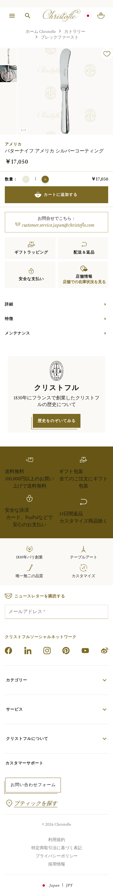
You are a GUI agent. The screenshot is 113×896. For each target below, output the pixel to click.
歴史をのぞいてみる (57, 420)
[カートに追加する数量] (36, 179)
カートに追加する (56, 194)
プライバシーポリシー (57, 856)
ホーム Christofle (41, 31)
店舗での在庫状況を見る (84, 282)
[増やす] (45, 179)
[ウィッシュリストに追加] (107, 54)
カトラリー (74, 31)
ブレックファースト (60, 37)
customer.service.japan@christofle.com (54, 225)
